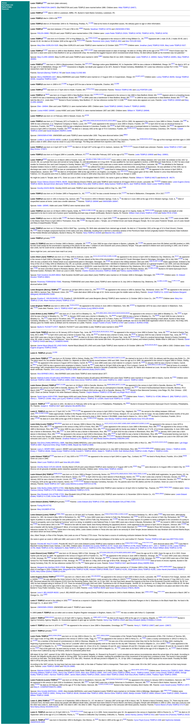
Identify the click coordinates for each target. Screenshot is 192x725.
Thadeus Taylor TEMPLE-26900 (164, 675)
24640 (83, 210)
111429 (80, 711)
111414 (128, 578)
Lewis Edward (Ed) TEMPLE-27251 (91, 502)
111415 (86, 585)
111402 (146, 423)
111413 (40, 578)
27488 (94, 159)
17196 (158, 521)
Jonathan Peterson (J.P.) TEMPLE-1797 (77, 439)
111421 (100, 640)
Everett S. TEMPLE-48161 (86, 451)
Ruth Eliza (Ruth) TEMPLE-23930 (138, 675)
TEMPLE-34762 (161, 33)
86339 (60, 17)
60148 (97, 121)
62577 (101, 426)
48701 (137, 670)
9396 (88, 121)
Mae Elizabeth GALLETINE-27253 (50, 494)
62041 (102, 169)
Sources (5, 9)
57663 (107, 514)
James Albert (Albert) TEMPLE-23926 (84, 675)
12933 (151, 592)
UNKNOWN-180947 (110, 201)
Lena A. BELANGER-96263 (48, 593)
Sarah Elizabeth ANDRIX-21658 (59, 131)
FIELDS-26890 (43, 33)
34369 (92, 121)
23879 (108, 679)
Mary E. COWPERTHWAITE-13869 (47, 687)
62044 (62, 576)
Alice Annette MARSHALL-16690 (50, 691)
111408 (115, 519)
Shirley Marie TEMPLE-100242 (111, 469)
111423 (59, 645)
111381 (93, 210)
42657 (120, 423)
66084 (183, 476)
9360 (165, 289)
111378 (125, 171)
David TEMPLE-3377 (52, 484)
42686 (147, 448)
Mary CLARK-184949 (45, 57)
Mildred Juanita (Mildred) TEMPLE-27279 (73, 490)
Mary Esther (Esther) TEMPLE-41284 (50, 571)
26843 (55, 529)
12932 (147, 592)
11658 (50, 358)
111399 (40, 413)
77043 (73, 411)
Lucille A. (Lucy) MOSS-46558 (49, 140)
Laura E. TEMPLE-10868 (133, 380)
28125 (94, 332)
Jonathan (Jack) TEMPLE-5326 (152, 45)
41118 (86, 268)
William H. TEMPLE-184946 (138, 111)
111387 (155, 261)
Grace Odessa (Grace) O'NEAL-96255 (52, 182)
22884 (161, 50)
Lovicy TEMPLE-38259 (166, 77)
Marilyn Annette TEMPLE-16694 (141, 693)
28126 (98, 332)
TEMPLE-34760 (134, 33)
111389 (155, 268)
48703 (146, 670)
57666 (58, 514)
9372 (90, 64)
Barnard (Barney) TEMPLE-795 (49, 73)
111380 (88, 210)
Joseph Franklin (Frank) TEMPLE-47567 (108, 323)
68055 (121, 552)
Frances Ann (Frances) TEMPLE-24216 (174, 715)
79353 (99, 638)
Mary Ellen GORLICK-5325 (47, 45)
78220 (125, 146)
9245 (96, 719)
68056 (125, 552)
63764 (60, 474)
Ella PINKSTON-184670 (46, 8)
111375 (69, 146)
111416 (55, 602)
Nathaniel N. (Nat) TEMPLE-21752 (68, 548)
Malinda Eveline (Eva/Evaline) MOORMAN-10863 (56, 378)
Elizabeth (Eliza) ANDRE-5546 (142, 563)
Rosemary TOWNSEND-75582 (49, 282)
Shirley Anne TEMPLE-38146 (67, 693)
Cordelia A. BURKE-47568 (138, 323)
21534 (135, 466)
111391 (137, 336)
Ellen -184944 (42, 106)
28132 (133, 336)
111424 (173, 648)
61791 (50, 426)
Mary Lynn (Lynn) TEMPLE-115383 (66, 399)
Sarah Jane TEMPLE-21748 (124, 546)
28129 (46, 334)
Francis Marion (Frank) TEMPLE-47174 (169, 705)
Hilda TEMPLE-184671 (127, 8)
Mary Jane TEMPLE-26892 (91, 673)
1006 (150, 261)
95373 (76, 711)
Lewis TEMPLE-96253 (97, 588)
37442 (92, 89)
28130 (103, 332)
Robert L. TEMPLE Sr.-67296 (149, 397)
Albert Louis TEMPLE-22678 (48, 462)
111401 (94, 418)
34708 (52, 456)
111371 (132, 97)
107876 (76, 305)
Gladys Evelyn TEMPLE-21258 (63, 451)
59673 (118, 358)
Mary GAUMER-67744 (46, 509)
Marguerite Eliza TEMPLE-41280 (75, 569)
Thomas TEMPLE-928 (153, 539)
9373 (142, 76)
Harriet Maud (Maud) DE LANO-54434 (52, 346)
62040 (45, 159)
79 (80, 198)
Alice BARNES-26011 (45, 374)
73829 (135, 474)
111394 (163, 365)
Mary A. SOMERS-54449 (58, 341)
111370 (101, 94)
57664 (111, 514)
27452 (174, 377)
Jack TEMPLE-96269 (137, 184)
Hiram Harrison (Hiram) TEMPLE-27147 (59, 300)
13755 (88, 89)
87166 (104, 256)
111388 (160, 261)
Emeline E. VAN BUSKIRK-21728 (50, 298)
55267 (121, 679)
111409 (183, 524)
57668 (136, 543)
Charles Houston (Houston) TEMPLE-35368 (99, 271)
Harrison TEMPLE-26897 (59, 675)
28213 (98, 289)
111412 (147, 560)
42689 (133, 423)
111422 (106, 640)
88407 (47, 719)
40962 (81, 28)
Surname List (7, 5)
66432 (114, 313)
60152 (110, 121)
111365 (45, 12)
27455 (109, 358)
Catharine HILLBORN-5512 (74, 406)
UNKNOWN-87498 (44, 135)
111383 (52, 237)
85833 (128, 403)
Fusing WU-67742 (44, 506)
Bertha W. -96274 (167, 178)
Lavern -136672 (165, 625)
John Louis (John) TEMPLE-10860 (64, 369)
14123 (111, 423)
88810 (115, 121)
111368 (64, 84)
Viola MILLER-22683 (71, 462)
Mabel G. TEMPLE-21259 (108, 451)
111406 (120, 514)
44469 (89, 123)
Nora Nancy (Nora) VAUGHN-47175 (44, 707)
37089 (36, 268)
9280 (132, 560)
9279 (101, 552)
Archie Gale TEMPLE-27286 (62, 496)
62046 (158, 181)
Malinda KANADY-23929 (46, 671)
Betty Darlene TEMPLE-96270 (116, 184)
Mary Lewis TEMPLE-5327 (175, 45)
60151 (106, 121)
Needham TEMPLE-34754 (101, 29)
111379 (87, 193)
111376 (103, 159)
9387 (59, 289)
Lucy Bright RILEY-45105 (126, 392)
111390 (164, 281)
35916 (112, 474)
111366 (90, 23)
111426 (105, 684)
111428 (51, 700)
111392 (54, 352)
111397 (47, 403)
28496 (56, 474)
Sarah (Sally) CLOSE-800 (76, 73)
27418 (116, 679)
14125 (165, 442)
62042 (58, 576)
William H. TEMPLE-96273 (146, 178)
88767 (118, 384)
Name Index (7, 7)
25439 (112, 679)
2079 (97, 313)
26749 (116, 552)
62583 (142, 423)
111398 (78, 411)
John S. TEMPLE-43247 (63, 308)
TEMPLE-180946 (92, 201)
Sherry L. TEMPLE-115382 (40, 399)
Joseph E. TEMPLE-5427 (50, 406)
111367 (45, 50)
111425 (125, 679)
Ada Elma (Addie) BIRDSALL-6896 (50, 443)
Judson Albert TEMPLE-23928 (112, 675)
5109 (125, 99)
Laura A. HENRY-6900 (46, 449)
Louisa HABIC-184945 (46, 111)
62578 (159, 426)
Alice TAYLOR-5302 (133, 41)
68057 (129, 552)
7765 (118, 648)
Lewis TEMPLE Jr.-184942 (146, 57)
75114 (181, 66)
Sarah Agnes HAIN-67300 (47, 397)
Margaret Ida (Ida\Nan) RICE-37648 (51, 567)
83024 (60, 423)
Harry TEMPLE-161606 (92, 233)
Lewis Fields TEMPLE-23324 (116, 33)
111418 (104, 617)
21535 (81, 456)
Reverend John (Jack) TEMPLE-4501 (107, 41)
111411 (142, 560)
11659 (100, 358)
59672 (113, 358)
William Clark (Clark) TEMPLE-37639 (143, 213)
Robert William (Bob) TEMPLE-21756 (167, 548)
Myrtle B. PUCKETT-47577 (47, 327)
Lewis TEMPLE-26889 (50, 666)
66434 (123, 313)
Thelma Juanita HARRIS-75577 (132, 271)
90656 (45, 89)
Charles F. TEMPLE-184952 (134, 106)
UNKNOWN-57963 (122, 29)
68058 (134, 552)
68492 (114, 384)
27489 (99, 159)
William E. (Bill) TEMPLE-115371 (174, 397)
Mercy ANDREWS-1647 (46, 77)
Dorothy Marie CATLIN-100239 (49, 467)
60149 (101, 121)
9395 (84, 121)
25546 (45, 28)
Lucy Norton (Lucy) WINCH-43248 (90, 308)
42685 (124, 423)
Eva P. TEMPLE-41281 (118, 569)
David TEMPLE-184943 (113, 106)
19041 (105, 313)
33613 (60, 679)
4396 (165, 690)
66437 (57, 313)
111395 (63, 384)
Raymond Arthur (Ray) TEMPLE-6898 (57, 445)
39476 (47, 94)
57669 (160, 514)
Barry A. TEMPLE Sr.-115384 (92, 399)
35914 (157, 493)
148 (87, 159)
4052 (65, 625)
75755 (103, 289)
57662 (62, 524)
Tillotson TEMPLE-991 (123, 90)
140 (92, 576)
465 (157, 298)
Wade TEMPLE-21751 (45, 548)
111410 (137, 560)
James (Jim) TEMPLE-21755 (140, 548)
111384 (88, 243)
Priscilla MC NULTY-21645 (47, 544)
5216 (87, 154)
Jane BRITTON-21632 (174, 539)
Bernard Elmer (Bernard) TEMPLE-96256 (60, 184)
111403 (144, 474)
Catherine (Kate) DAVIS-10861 (93, 369)
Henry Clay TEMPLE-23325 (114, 620)
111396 (122, 384)
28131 (107, 332)
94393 (57, 552)
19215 (79, 40)
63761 (117, 474)
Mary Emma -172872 (38, 149)
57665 (116, 514)
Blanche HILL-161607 (113, 233)
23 (62, 66)
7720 (71, 711)
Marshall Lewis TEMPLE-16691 (42, 693)
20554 (104, 358)
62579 (56, 428)
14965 (95, 617)
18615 (50, 635)
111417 (118, 612)
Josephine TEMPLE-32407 (46, 79)
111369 (95, 94)
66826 (121, 474)
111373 (56, 99)
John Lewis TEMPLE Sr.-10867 (110, 380)
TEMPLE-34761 (148, 33)
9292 (112, 552)
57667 (131, 543)
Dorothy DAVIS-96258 (46, 188)
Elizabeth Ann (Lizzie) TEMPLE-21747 (98, 546)
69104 (126, 474)
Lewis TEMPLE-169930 (144, 155)
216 (152, 442)
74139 (72, 305)
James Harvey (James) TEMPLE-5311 (140, 715)
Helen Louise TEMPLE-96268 (158, 184)
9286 (108, 552)
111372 (182, 97)
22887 (86, 50)
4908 (101, 313)
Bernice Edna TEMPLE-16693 (116, 693)
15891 (45, 2)
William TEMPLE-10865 (60, 380)
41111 (95, 256)
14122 (106, 423)
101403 (95, 38)
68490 (109, 384)
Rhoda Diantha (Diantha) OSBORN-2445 (113, 439)
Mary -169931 (162, 155)
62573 (137, 423)
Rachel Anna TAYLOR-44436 (142, 419)
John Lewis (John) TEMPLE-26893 (116, 673)
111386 (114, 256)
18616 (103, 635)
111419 (54, 630)
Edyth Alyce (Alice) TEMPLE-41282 (142, 569)
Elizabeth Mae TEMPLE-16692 (91, 693)
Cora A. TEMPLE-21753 (91, 548)
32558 (146, 38)
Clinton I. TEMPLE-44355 (176, 449)
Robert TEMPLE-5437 (117, 563)
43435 (86, 456)
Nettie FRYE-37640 (169, 213)
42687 (129, 423)
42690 (152, 448)
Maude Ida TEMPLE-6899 (83, 445)
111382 (64, 218)
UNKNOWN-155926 (45, 607)
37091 (162, 274)
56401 (161, 567)
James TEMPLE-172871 (173, 147)
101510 (51, 617)
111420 (35, 640)
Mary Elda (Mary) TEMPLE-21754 (115, 548)
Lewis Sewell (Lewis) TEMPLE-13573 (174, 685)
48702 (142, 670)
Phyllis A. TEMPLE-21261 (158, 451)
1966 (55, 423)
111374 (134, 128)
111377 (108, 159)
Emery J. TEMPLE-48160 (40, 451)
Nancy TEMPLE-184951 (167, 57)
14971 (99, 617)
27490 (124, 187)
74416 (111, 332)
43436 (185, 456)
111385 (108, 256)
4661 (90, 159)
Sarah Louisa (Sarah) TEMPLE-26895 (165, 673)
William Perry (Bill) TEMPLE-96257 (90, 184)
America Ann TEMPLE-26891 (172, 671)
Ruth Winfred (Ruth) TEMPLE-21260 (133, 451)
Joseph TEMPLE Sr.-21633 (158, 292)
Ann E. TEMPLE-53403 (140, 673)
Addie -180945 (43, 206)
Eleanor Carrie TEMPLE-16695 (167, 693)
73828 (130, 474)
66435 (128, 313)
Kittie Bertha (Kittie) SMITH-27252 (50, 488)
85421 (70, 600)
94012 (153, 365)
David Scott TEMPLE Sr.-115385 (117, 399)
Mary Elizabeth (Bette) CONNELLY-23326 (145, 620)
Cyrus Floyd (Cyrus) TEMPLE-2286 (147, 720)
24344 (55, 635)
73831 (170, 487)
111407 (125, 514)
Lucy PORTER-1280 (144, 90)
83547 (58, 384)
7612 (82, 562)
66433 (119, 313)
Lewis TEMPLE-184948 (172, 100)
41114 (100, 256)
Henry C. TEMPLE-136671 (144, 625)
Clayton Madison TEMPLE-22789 (99, 392)
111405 (67, 501)
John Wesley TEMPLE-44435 (115, 419)
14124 (115, 423)
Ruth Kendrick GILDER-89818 (49, 275)
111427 (111, 684)
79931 (63, 514)
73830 (139, 474)
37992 (45, 38)
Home (4, 3)
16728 (87, 115)
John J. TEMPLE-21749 (163, 546)
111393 (122, 358)
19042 (110, 313)
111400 (46, 413)
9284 (104, 552)
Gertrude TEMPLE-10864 (40, 380)
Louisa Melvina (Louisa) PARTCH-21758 (80, 484)
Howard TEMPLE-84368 (98, 569)
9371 (44, 64)
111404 (81, 481)
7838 (124, 396)
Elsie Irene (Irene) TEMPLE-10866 (84, 380)
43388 (35, 230)
